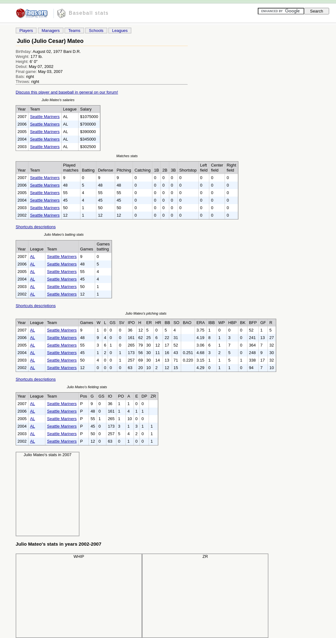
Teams (74, 30)
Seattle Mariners (45, 116)
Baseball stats (89, 13)
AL (32, 256)
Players (26, 30)
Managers (51, 30)
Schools (96, 30)
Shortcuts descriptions (36, 226)
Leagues (120, 30)
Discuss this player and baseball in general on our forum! (67, 92)
